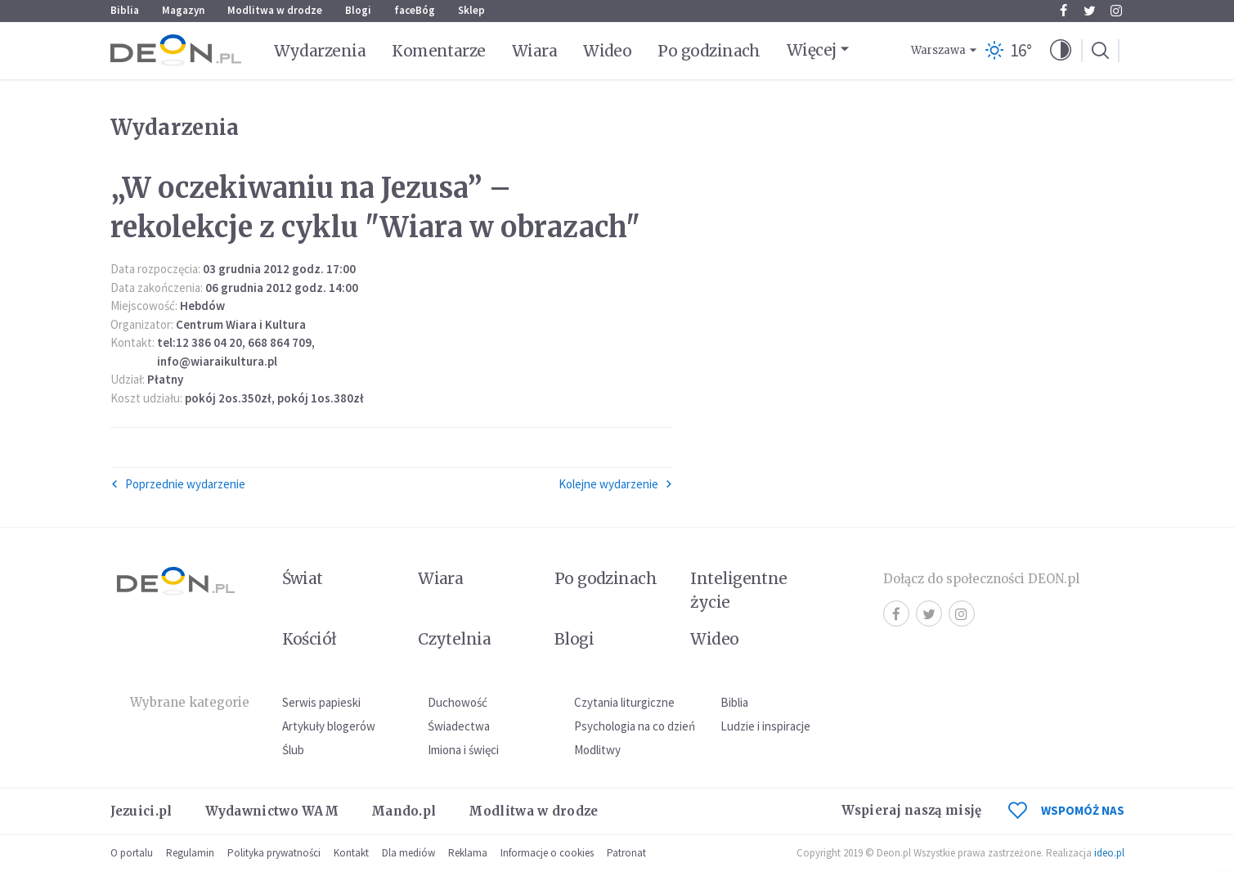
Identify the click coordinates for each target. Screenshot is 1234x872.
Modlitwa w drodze (274, 10)
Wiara (534, 51)
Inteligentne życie (739, 590)
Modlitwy (597, 749)
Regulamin (190, 853)
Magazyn (183, 10)
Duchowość (457, 702)
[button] (1060, 51)
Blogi (358, 10)
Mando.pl (403, 811)
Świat (302, 578)
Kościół (309, 639)
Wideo (607, 51)
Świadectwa (459, 726)
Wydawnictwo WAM (272, 811)
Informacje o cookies (547, 853)
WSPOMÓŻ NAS (1066, 810)
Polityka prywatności (274, 853)
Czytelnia (454, 639)
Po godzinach (709, 51)
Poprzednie (177, 484)
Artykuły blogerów (328, 726)
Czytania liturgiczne (624, 702)
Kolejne (616, 484)
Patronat (626, 853)
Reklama (467, 853)
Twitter (1090, 10)
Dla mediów (408, 853)
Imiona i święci (463, 749)
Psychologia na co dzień (634, 726)
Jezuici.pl (141, 811)
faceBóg (414, 10)
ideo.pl (1109, 853)
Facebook (1063, 10)
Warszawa (938, 50)
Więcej (812, 50)
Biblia (124, 10)
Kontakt (351, 853)
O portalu (131, 853)
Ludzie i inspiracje (765, 726)
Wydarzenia (320, 51)
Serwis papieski (321, 702)
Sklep (471, 10)
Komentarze (439, 51)
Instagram (1116, 10)
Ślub (293, 749)
